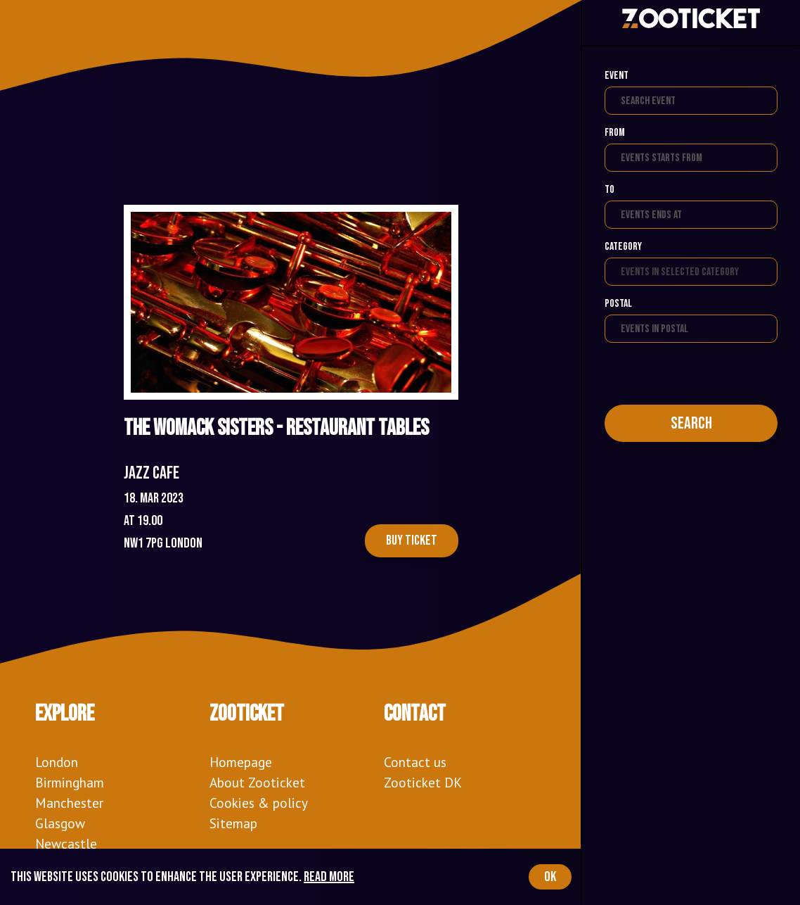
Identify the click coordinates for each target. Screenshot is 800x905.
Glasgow (60, 823)
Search (691, 423)
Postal (618, 303)
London (56, 762)
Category (623, 246)
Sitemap (233, 823)
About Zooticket (257, 782)
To (609, 189)
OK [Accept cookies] (550, 876)
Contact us (415, 762)
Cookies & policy (258, 802)
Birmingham (69, 782)
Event (616, 75)
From (615, 132)
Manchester (69, 802)
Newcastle (66, 843)
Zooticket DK (423, 782)
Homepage (240, 762)
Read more (329, 876)
